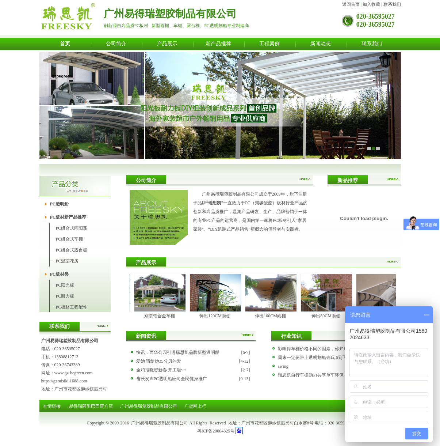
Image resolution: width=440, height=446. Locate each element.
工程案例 (269, 43)
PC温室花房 (67, 261)
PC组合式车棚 (69, 239)
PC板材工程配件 (72, 307)
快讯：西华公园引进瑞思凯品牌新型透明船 (177, 352)
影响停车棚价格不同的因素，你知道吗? (316, 348)
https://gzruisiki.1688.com (64, 380)
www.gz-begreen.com (73, 372)
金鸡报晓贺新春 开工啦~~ (161, 370)
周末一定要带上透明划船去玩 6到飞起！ (317, 357)
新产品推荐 (218, 43)
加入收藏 (371, 4)
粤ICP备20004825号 (216, 431)
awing (283, 366)
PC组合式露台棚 (72, 250)
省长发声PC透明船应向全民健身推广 (171, 378)
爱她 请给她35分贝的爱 (158, 361)
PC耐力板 (65, 296)
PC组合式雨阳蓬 (72, 228)
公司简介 (116, 43)
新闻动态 (320, 43)
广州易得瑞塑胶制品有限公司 (148, 406)
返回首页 (351, 4)
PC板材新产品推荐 (68, 217)
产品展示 (167, 43)
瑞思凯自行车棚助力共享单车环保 (311, 375)
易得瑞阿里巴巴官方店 (91, 406)
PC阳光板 (65, 285)
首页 (65, 43)
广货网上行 (195, 406)
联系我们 (392, 4)
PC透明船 (59, 204)
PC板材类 (59, 274)
